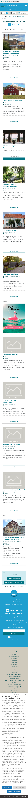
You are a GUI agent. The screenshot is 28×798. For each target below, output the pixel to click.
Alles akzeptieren (14, 791)
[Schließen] (26, 694)
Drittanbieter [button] (23, 796)
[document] (14, 740)
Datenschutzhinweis (14, 796)
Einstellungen (19, 787)
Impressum (5, 796)
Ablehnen (7, 787)
